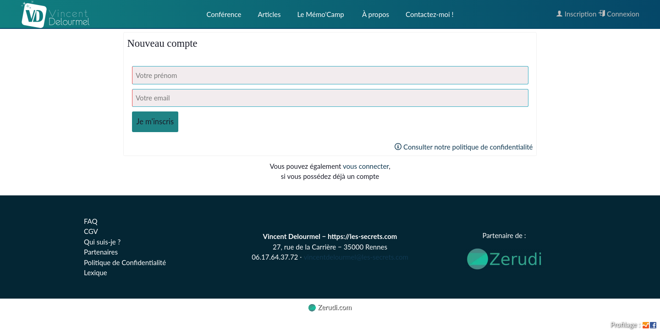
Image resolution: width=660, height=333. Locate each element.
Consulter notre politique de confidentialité (464, 147)
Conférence (223, 14)
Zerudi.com (330, 307)
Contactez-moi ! (429, 14)
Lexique (95, 272)
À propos (375, 14)
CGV (91, 231)
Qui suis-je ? (102, 242)
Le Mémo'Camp (320, 14)
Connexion (618, 14)
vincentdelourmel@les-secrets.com (356, 257)
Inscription (576, 14)
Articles (269, 14)
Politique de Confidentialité (125, 262)
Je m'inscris (155, 121)
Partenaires (101, 252)
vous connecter (366, 166)
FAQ (91, 221)
